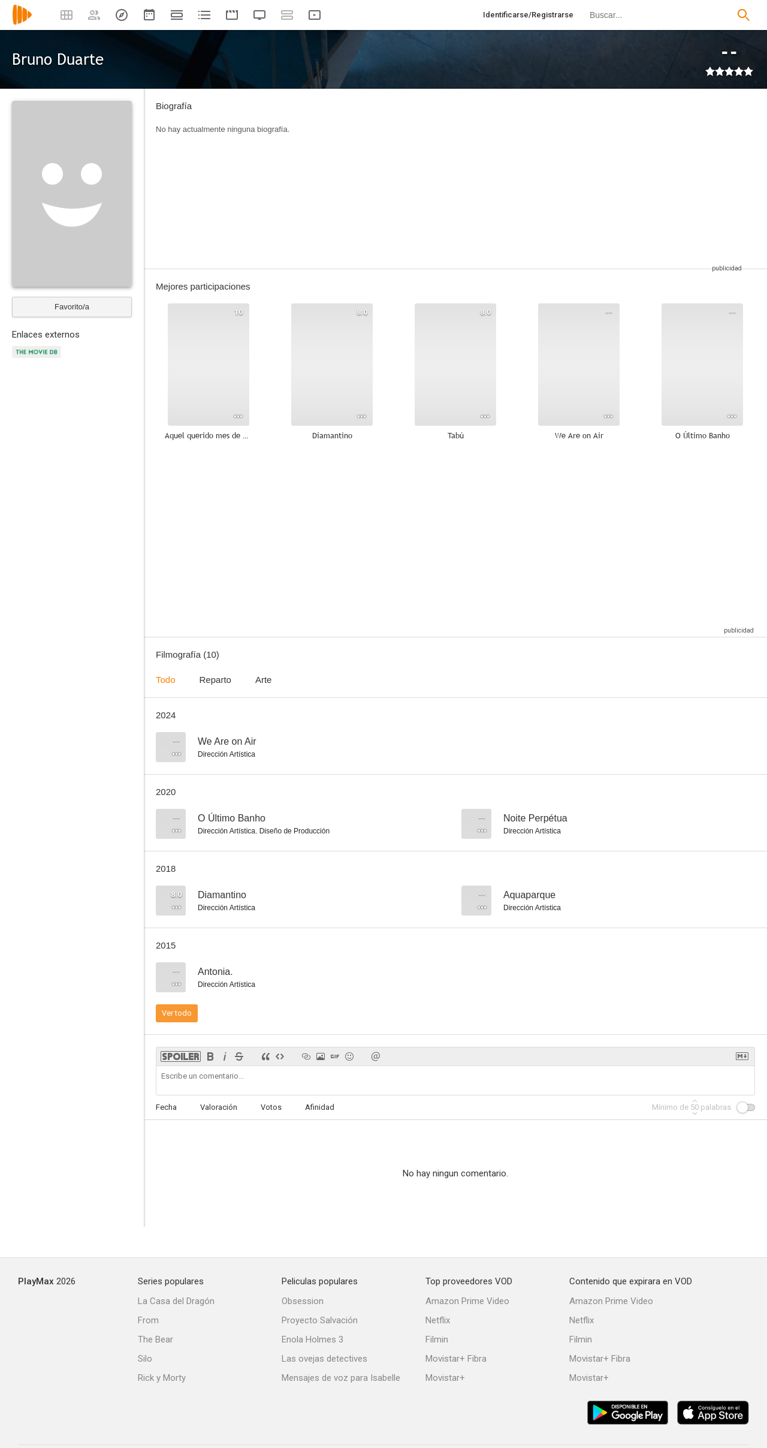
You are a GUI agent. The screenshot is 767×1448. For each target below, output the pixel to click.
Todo (166, 680)
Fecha (166, 1107)
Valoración (218, 1107)
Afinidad (319, 1107)
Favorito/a (72, 306)
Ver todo (177, 1013)
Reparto (215, 680)
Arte (263, 680)
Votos (271, 1107)
